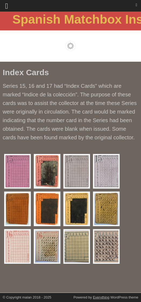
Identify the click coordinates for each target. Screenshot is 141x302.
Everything (101, 297)
